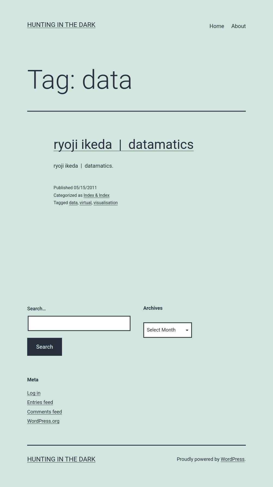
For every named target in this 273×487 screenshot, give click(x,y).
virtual (86, 202)
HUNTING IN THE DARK (61, 25)
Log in (34, 393)
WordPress (232, 459)
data (73, 202)
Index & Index (96, 195)
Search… (36, 308)
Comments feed (44, 412)
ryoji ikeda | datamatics (124, 144)
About (238, 26)
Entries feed (40, 402)
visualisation (106, 202)
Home (217, 26)
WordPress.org (43, 421)
